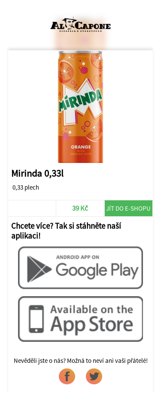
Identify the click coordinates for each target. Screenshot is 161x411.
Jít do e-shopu (128, 208)
